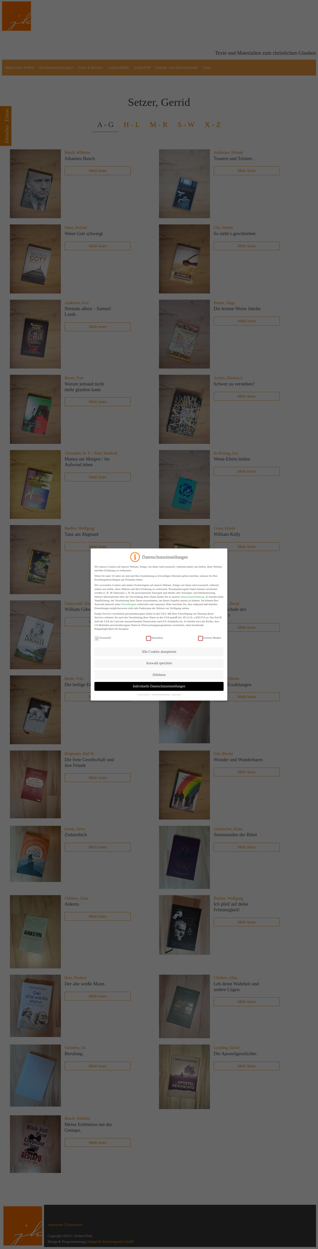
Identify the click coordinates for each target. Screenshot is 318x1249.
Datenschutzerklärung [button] (161, 695)
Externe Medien (209, 638)
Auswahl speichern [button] (159, 663)
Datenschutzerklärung (192, 596)
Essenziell (102, 638)
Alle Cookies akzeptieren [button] (159, 652)
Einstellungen (128, 604)
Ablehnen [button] (158, 675)
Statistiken (154, 638)
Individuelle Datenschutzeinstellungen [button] (159, 686)
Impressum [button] (176, 695)
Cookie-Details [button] (143, 695)
